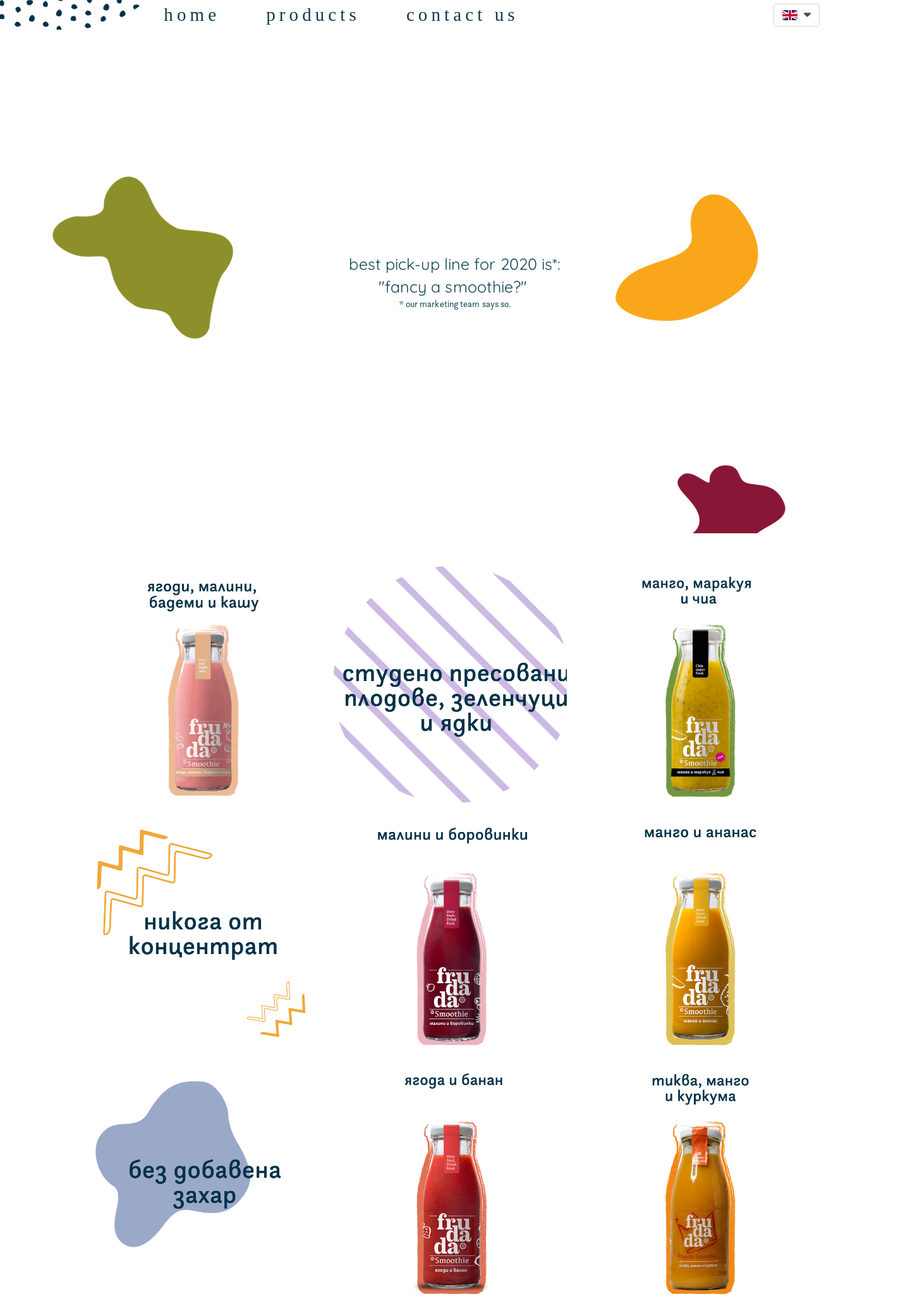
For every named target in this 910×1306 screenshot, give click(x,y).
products (313, 14)
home (192, 14)
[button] (797, 15)
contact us (462, 14)
